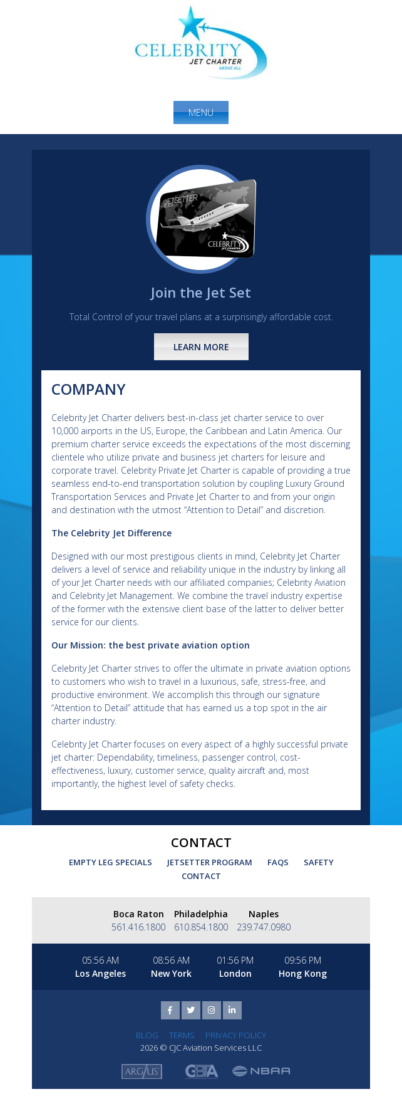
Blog (147, 1035)
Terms (182, 1035)
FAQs (278, 862)
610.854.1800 (201, 927)
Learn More (201, 347)
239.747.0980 (264, 927)
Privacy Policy (235, 1035)
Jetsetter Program (209, 862)
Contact (201, 876)
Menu (201, 112)
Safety (319, 862)
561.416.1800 (138, 927)
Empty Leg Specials (110, 862)
